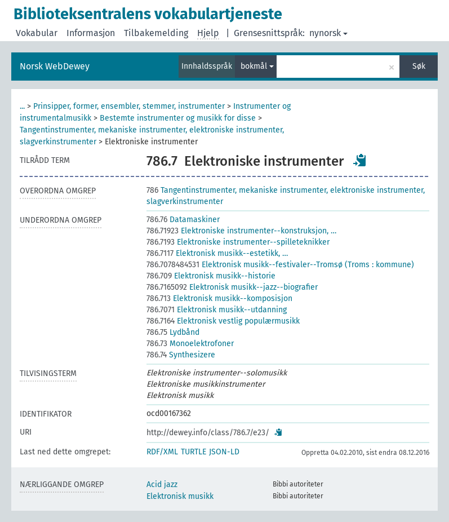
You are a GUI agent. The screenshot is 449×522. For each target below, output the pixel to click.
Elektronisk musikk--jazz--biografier (232, 287)
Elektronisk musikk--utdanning (216, 310)
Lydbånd (172, 332)
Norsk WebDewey (55, 66)
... (22, 106)
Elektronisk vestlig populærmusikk (223, 321)
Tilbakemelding (156, 33)
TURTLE (193, 452)
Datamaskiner (183, 219)
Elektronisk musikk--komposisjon (219, 298)
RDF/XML (162, 452)
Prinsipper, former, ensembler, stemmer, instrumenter (129, 106)
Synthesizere (180, 355)
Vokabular (36, 33)
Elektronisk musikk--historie (210, 276)
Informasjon (90, 33)
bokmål (257, 66)
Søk (418, 66)
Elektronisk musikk (180, 496)
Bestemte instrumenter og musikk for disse (178, 118)
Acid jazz (161, 484)
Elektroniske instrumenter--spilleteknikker (238, 242)
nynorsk (328, 33)
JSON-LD (224, 452)
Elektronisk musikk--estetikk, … (217, 253)
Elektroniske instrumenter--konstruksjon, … (241, 231)
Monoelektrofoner (190, 343)
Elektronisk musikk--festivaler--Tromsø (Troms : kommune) (280, 264)
